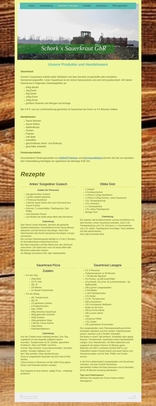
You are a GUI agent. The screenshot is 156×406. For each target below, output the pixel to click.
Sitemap (35, 396)
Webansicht (132, 398)
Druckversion (26, 396)
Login (134, 396)
